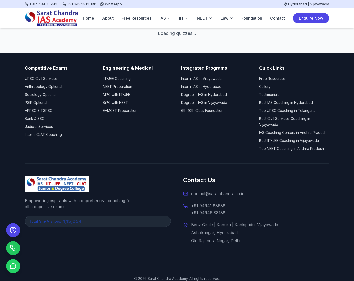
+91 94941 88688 (208, 205)
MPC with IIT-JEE (116, 94)
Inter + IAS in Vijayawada (201, 78)
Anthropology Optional (43, 86)
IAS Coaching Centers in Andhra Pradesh (292, 132)
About (108, 18)
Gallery (265, 86)
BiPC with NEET (115, 102)
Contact (277, 18)
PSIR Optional (36, 102)
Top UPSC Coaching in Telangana (287, 110)
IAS (165, 18)
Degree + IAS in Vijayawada (204, 102)
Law (227, 18)
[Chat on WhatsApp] (13, 266)
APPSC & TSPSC (38, 110)
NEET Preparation (117, 86)
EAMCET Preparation (120, 110)
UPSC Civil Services (41, 78)
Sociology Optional (40, 94)
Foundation (251, 18)
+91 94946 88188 (208, 212)
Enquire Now (311, 18)
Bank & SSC (34, 118)
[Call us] (13, 248)
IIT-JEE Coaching (117, 78)
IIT (184, 18)
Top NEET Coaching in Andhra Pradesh (291, 148)
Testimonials (269, 94)
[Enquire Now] (13, 230)
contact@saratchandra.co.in (217, 193)
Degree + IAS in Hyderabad (204, 94)
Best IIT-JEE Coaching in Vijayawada (289, 140)
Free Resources (136, 18)
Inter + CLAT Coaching (43, 134)
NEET (205, 18)
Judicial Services (39, 126)
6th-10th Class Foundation (202, 110)
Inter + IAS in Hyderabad (201, 86)
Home (88, 18)
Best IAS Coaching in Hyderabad (286, 102)
